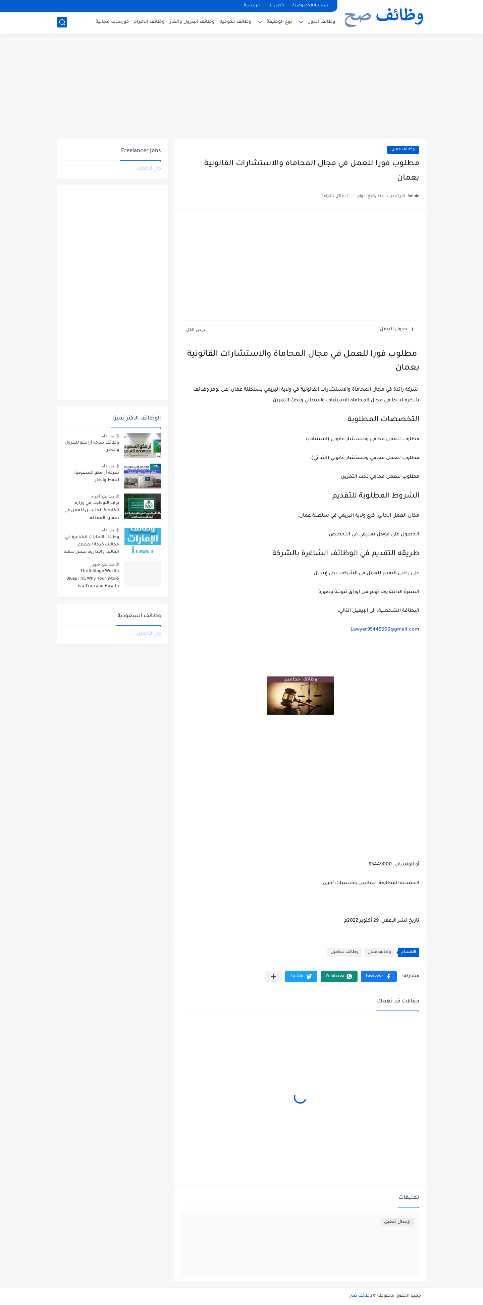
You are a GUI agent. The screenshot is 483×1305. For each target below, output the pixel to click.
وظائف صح (360, 1296)
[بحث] (62, 22)
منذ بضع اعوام (102, 496)
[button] (379, 976)
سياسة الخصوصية (310, 6)
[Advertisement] (241, 87)
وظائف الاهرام (149, 21)
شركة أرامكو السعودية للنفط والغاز (96, 477)
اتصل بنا (276, 6)
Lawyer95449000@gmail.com (385, 630)
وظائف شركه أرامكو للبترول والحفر (92, 447)
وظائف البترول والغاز (192, 21)
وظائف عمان (403, 149)
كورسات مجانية (112, 21)
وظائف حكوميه (236, 21)
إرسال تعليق (397, 1222)
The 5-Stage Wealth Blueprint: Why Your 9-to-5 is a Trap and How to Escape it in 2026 (92, 580)
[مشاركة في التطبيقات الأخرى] (273, 976)
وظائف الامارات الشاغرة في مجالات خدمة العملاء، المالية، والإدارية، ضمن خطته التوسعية (91, 546)
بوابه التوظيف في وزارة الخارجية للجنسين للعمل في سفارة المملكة (91, 511)
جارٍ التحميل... (147, 168)
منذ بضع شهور (102, 564)
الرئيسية (252, 6)
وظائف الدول (321, 21)
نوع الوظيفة (279, 21)
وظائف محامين (345, 952)
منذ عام (108, 436)
